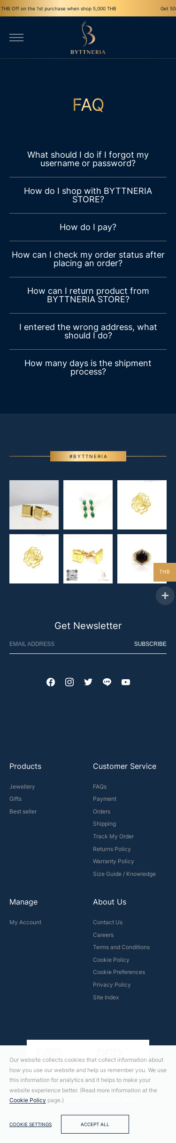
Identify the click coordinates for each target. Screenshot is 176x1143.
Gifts (15, 801)
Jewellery (22, 789)
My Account (25, 925)
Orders (101, 814)
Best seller (23, 814)
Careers (103, 938)
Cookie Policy (111, 963)
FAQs (100, 789)
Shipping (104, 827)
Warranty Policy (113, 864)
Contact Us (107, 925)
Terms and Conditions (121, 950)
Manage (23, 905)
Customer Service (124, 769)
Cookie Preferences (119, 975)
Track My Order (113, 839)
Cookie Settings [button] (30, 1124)
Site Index (106, 1000)
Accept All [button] (95, 1124)
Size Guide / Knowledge (124, 877)
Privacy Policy (112, 987)
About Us (109, 905)
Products (25, 769)
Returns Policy (112, 852)
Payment (104, 801)
